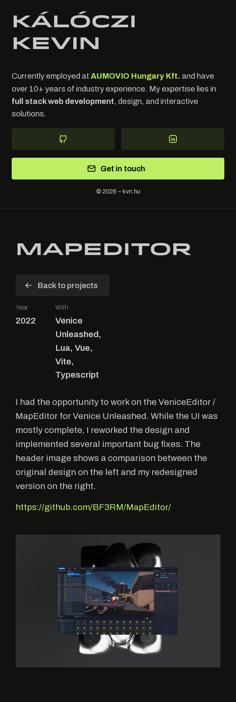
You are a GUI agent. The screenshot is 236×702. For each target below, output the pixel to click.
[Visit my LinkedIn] (173, 139)
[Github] (63, 139)
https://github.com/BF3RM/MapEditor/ (93, 507)
